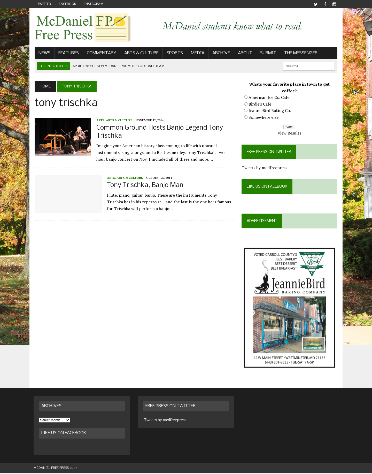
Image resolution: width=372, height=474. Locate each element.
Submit (267, 53)
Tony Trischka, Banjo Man (144, 185)
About (244, 53)
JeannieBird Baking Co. (270, 111)
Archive (220, 53)
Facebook (67, 4)
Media (196, 53)
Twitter (44, 4)
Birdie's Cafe (260, 104)
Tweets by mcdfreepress (265, 168)
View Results (290, 133)
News (43, 53)
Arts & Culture (140, 53)
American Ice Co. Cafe (269, 97)
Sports (174, 53)
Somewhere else (264, 117)
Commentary (100, 53)
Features (67, 53)
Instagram (93, 4)
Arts (99, 120)
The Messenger (299, 53)
